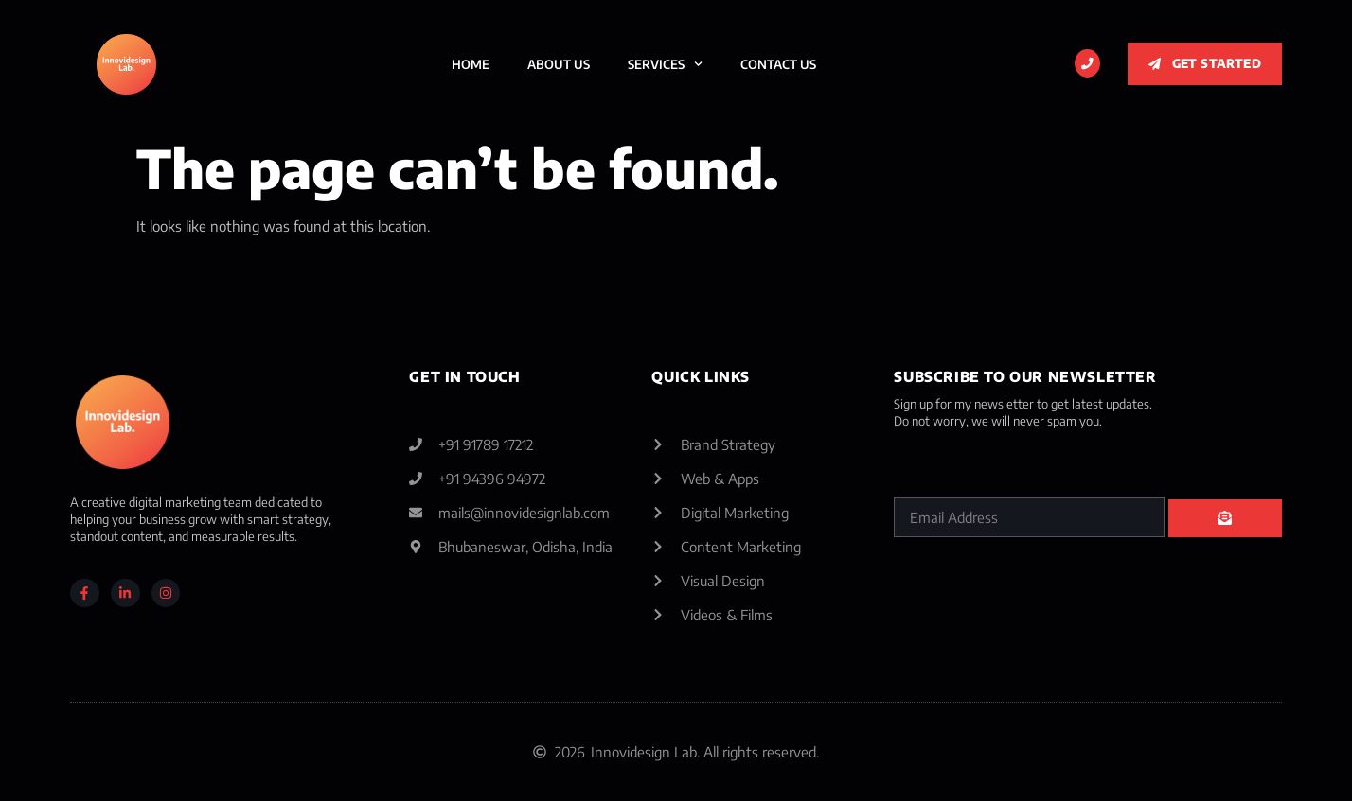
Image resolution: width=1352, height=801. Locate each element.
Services (665, 64)
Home (470, 64)
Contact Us (778, 64)
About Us (558, 64)
